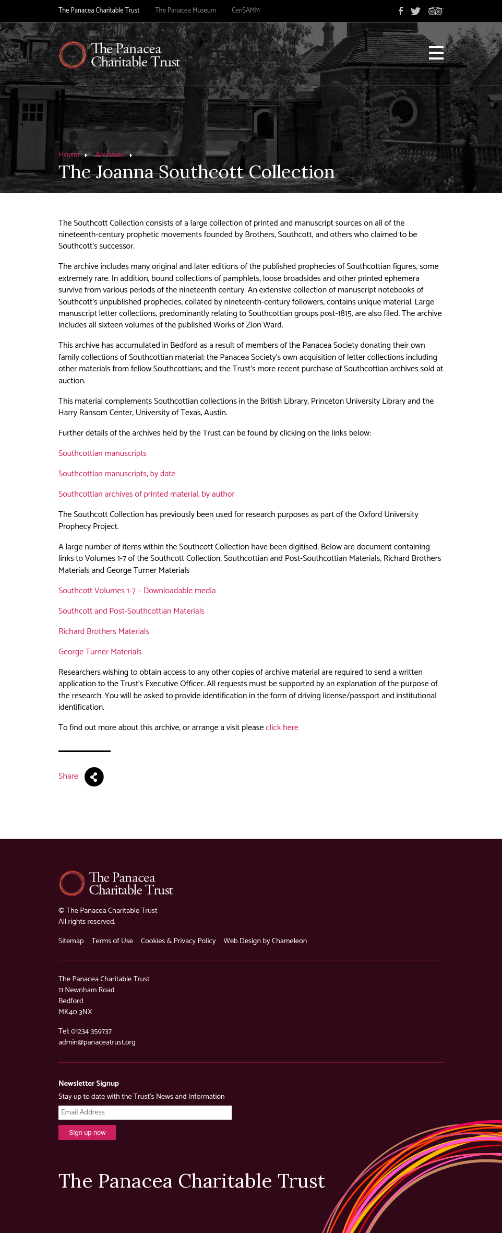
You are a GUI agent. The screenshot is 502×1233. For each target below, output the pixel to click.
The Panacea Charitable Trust (98, 10)
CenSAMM (246, 10)
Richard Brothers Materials (103, 632)
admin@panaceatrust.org (97, 1042)
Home (68, 155)
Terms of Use (112, 941)
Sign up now (87, 1132)
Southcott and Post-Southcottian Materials (131, 611)
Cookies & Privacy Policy (178, 941)
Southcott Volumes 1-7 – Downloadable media (137, 591)
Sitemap (70, 941)
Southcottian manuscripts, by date (116, 474)
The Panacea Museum (185, 10)
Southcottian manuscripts (102, 454)
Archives (109, 155)
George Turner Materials (100, 652)
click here (282, 728)
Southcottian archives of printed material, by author (146, 494)
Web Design (242, 941)
